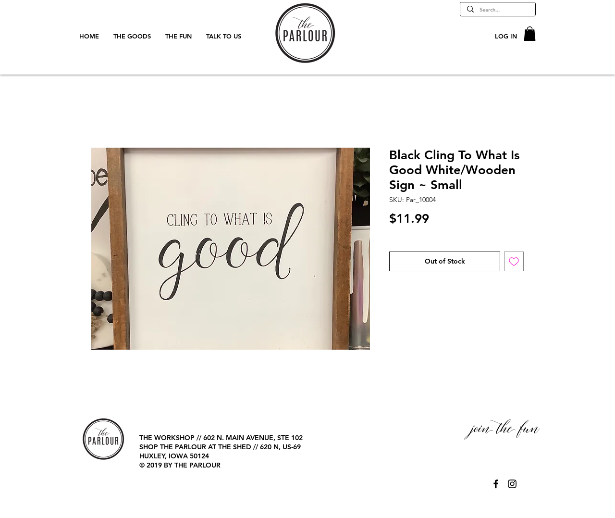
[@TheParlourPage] (496, 484)
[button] (530, 33)
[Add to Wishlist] (514, 261)
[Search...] (497, 9)
